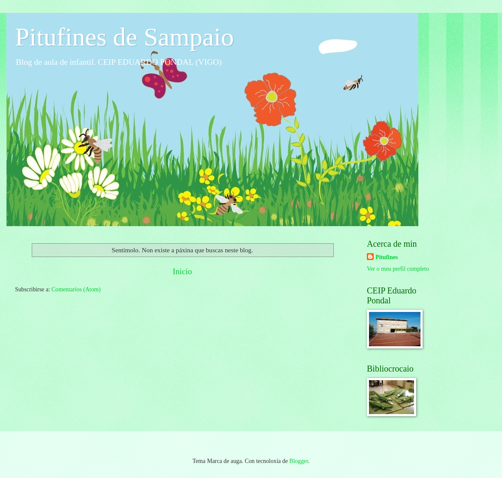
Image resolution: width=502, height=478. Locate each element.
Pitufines (386, 257)
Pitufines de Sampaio (124, 37)
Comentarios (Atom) (76, 289)
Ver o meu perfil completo (398, 269)
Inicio (182, 271)
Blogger (298, 461)
